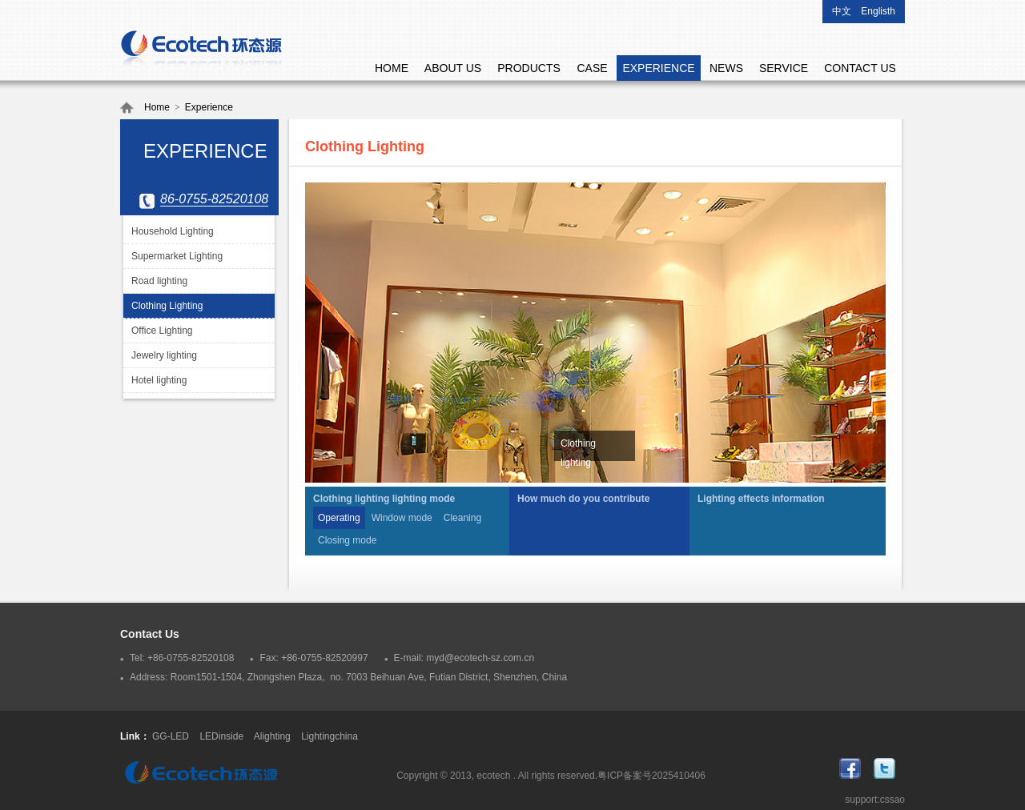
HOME (391, 68)
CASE (592, 68)
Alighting (272, 736)
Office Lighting (162, 330)
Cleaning (462, 517)
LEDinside (221, 736)
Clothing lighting (578, 453)
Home (157, 107)
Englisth (878, 11)
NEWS (726, 68)
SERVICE (783, 68)
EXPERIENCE (658, 68)
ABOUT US (452, 68)
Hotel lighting (159, 380)
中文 (841, 11)
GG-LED (170, 736)
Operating (339, 517)
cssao (892, 799)
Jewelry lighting (164, 355)
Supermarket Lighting (177, 256)
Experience (209, 107)
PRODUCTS (529, 68)
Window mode (402, 517)
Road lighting (159, 281)
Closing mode (347, 540)
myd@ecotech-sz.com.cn (480, 658)
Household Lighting (172, 231)
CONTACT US (860, 68)
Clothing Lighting (167, 305)
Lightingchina (329, 736)
